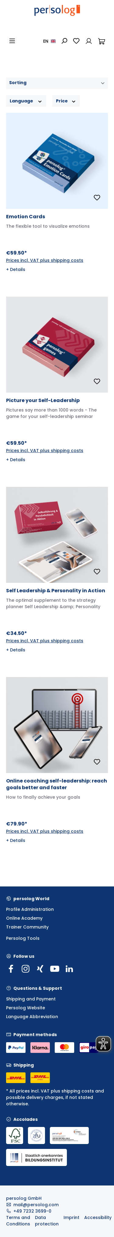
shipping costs (77, 1091)
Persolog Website (25, 1008)
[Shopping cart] (101, 40)
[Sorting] (57, 83)
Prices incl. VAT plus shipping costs (44, 260)
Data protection (47, 1220)
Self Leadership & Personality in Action (55, 590)
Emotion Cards (25, 216)
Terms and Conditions (18, 1220)
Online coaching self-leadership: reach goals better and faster (56, 784)
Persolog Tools (23, 938)
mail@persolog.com (36, 1205)
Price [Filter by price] (66, 101)
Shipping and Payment (31, 999)
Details (17, 269)
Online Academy (24, 918)
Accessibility (98, 1217)
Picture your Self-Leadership (43, 400)
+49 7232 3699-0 (32, 1211)
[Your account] (88, 40)
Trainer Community (27, 927)
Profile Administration (30, 909)
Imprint (71, 1217)
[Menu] (12, 40)
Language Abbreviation (32, 1017)
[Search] (64, 40)
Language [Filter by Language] (26, 101)
